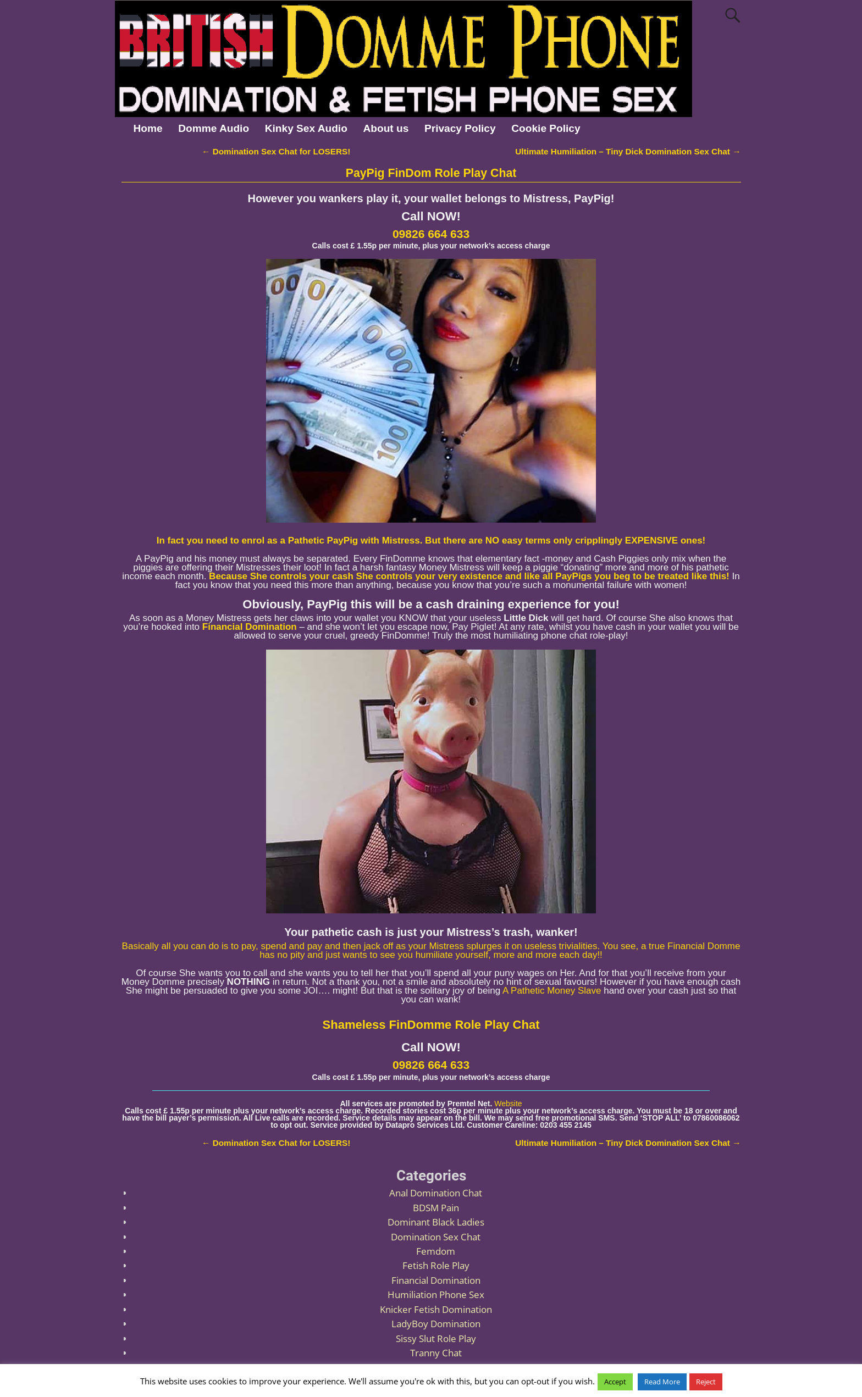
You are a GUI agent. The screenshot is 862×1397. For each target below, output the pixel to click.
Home (147, 128)
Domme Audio (213, 128)
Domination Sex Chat (435, 1236)
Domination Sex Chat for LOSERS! (276, 151)
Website (508, 1103)
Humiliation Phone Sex (436, 1294)
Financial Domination (435, 1280)
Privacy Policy (460, 128)
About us (386, 128)
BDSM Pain (436, 1207)
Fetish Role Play (435, 1265)
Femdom (435, 1251)
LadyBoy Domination (435, 1323)
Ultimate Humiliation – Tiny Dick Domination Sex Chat (628, 151)
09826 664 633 (431, 234)
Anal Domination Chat (435, 1193)
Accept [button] (615, 1382)
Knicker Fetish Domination (436, 1309)
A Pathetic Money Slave (551, 990)
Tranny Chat (436, 1352)
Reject (706, 1382)
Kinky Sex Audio (306, 128)
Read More (662, 1382)
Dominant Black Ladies (436, 1222)
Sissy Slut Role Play (436, 1338)
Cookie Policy (545, 128)
